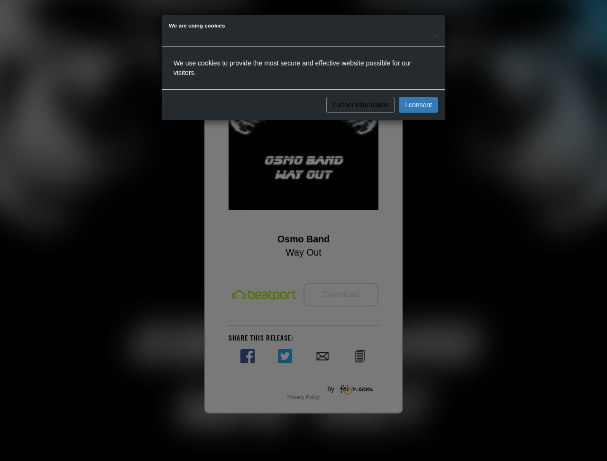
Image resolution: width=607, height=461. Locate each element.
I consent (418, 105)
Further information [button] (360, 105)
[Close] (435, 34)
